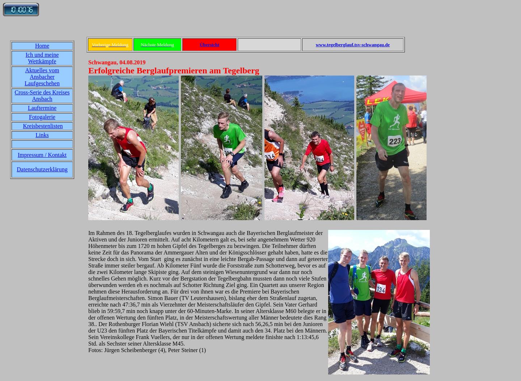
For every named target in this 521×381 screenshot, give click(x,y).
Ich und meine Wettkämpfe (42, 58)
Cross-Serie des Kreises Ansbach (42, 95)
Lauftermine (42, 108)
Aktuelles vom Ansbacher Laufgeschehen (42, 76)
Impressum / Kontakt (42, 155)
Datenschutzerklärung (42, 169)
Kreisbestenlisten (43, 126)
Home (42, 46)
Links (41, 135)
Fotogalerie (42, 117)
